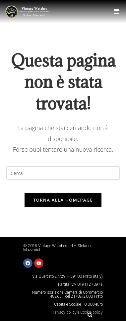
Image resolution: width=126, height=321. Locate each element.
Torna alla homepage (63, 200)
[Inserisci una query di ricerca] (63, 173)
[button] (116, 11)
